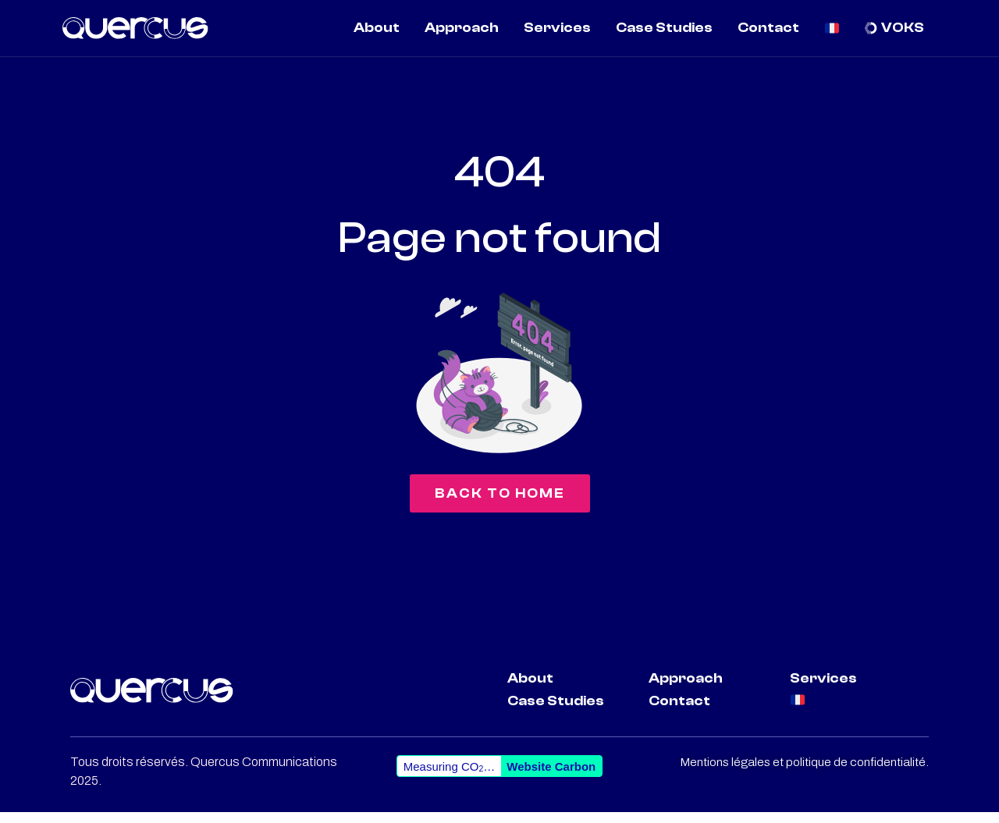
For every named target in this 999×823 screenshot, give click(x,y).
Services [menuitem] (557, 28)
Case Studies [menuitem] (664, 28)
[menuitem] (832, 28)
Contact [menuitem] (768, 28)
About (530, 689)
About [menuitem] (377, 28)
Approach (686, 689)
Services (823, 689)
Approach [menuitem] (462, 28)
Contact (679, 712)
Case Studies (555, 712)
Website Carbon (551, 777)
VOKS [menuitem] (902, 28)
